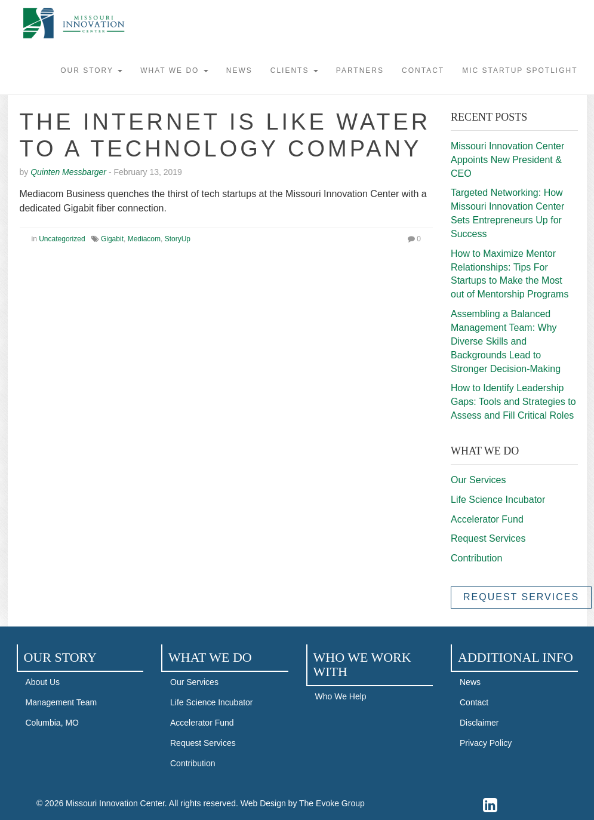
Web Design (263, 803)
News (239, 70)
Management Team (61, 702)
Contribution (476, 558)
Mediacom (144, 239)
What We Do (174, 70)
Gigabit (112, 239)
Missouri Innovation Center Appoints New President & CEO (507, 160)
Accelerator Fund (487, 519)
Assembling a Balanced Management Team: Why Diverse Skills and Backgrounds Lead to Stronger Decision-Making (506, 341)
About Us (43, 682)
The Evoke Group (332, 803)
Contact (423, 70)
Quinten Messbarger (68, 172)
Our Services (478, 480)
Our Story (91, 70)
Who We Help (341, 696)
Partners (360, 70)
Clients (294, 70)
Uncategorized (62, 239)
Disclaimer (479, 722)
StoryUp (177, 239)
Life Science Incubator (498, 500)
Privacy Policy (486, 743)
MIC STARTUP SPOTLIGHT (519, 70)
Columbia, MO (52, 722)
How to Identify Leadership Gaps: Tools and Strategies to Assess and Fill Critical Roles (513, 401)
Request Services (488, 538)
